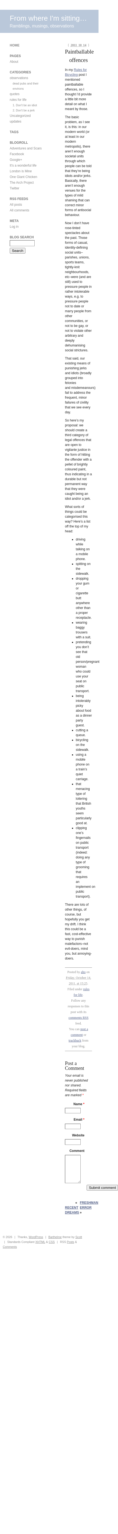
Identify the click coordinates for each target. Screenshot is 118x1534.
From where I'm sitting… (48, 18)
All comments (19, 210)
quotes (14, 94)
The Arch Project (22, 183)
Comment (77, 1151)
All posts (16, 205)
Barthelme (55, 1237)
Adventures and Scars (26, 148)
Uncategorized (20, 116)
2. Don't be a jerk (24, 110)
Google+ (16, 160)
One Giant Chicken (23, 177)
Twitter (14, 188)
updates (15, 121)
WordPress (36, 1237)
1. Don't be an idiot (25, 105)
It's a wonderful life (23, 165)
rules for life (18, 100)
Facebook (17, 154)
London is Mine (21, 171)
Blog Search (22, 237)
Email (79, 1119)
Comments (10, 1246)
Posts (70, 1242)
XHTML (40, 1242)
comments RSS (78, 1018)
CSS (52, 1242)
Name (78, 1104)
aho (83, 972)
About (14, 62)
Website (78, 1135)
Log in (14, 227)
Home (14, 45)
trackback (75, 1040)
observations (19, 78)
